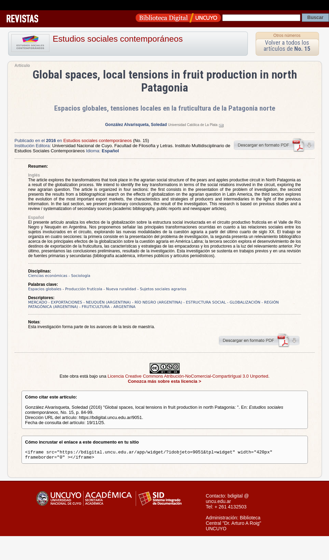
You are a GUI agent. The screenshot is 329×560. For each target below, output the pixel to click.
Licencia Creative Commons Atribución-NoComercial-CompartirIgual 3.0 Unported (188, 376)
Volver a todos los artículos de (287, 45)
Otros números (286, 35)
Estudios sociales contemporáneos (118, 38)
